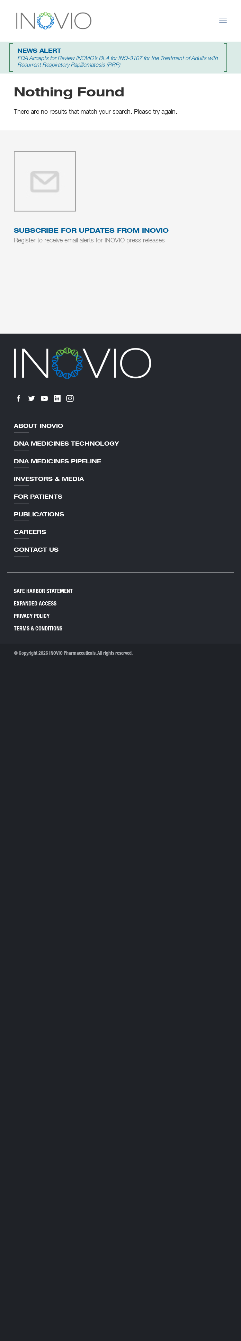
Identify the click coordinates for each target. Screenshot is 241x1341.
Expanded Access (35, 603)
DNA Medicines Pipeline (57, 461)
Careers (30, 531)
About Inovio (38, 425)
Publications (39, 514)
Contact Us (36, 549)
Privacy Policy (32, 616)
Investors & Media (49, 478)
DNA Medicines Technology (66, 443)
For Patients (38, 496)
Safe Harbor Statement (43, 591)
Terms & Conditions (38, 628)
